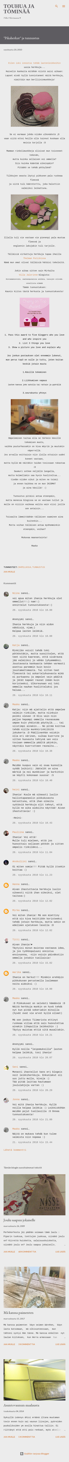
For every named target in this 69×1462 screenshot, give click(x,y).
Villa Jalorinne (28, 275)
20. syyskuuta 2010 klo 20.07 (32, 1057)
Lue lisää (60, 1251)
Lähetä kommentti (15, 1150)
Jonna (16, 1099)
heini (16, 789)
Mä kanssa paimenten (18, 1312)
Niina (16, 593)
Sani (15, 1067)
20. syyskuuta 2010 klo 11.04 (32, 852)
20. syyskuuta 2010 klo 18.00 (32, 989)
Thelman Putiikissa (34, 258)
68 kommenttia (27, 1251)
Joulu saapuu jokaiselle (19, 1220)
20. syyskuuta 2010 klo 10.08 (32, 636)
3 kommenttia (26, 1344)
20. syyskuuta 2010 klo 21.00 (32, 1119)
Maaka (16, 704)
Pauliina (18, 832)
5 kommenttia (26, 1437)
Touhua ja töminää (19, 8)
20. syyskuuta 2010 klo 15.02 (32, 963)
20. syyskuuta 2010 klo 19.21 (32, 1035)
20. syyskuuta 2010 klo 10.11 (32, 695)
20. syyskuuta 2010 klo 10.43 (32, 823)
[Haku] (56, 5)
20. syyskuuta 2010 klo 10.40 (32, 780)
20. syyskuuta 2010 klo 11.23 (32, 875)
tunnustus (38, 567)
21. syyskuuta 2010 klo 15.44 (32, 1142)
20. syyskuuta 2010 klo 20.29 (32, 1090)
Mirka (16, 910)
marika (16, 972)
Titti (16, 939)
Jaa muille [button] (9, 571)
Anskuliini (19, 861)
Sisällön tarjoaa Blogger (34, 1453)
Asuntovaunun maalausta (21, 1405)
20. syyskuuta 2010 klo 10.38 (32, 751)
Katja (16, 645)
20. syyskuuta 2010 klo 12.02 (32, 901)
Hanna (16, 884)
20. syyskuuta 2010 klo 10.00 (32, 610)
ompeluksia (24, 567)
